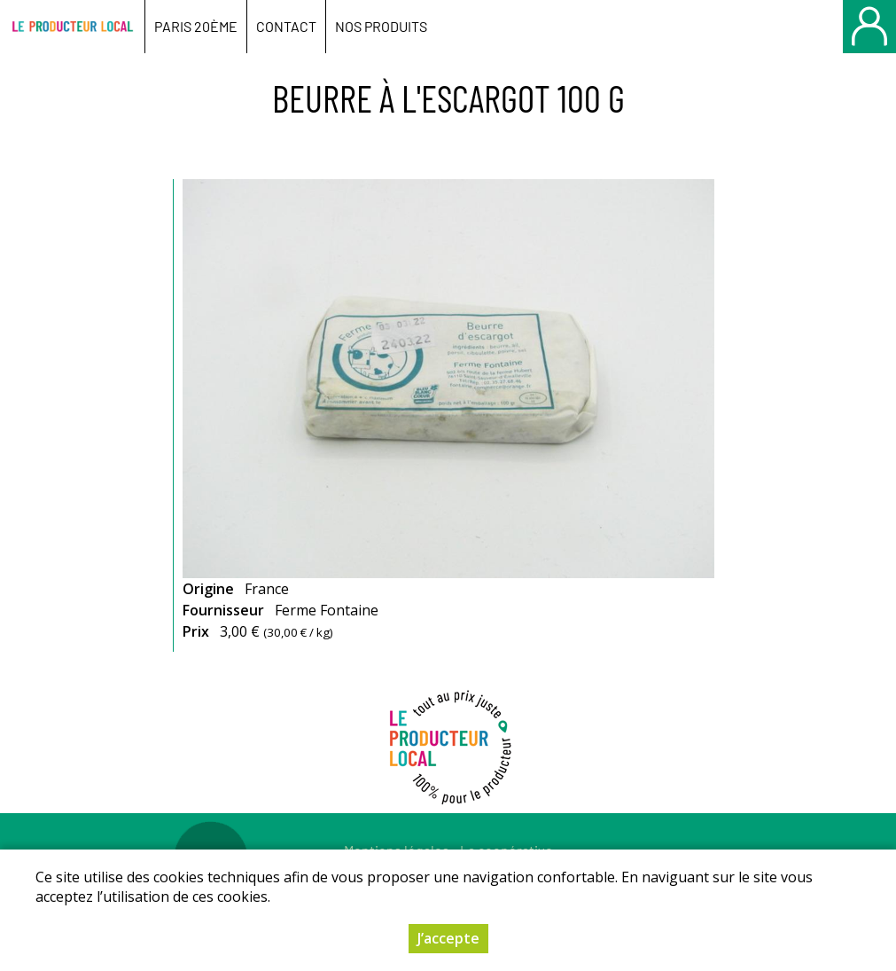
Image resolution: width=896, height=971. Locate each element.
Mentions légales (396, 850)
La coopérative (506, 850)
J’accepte (448, 940)
